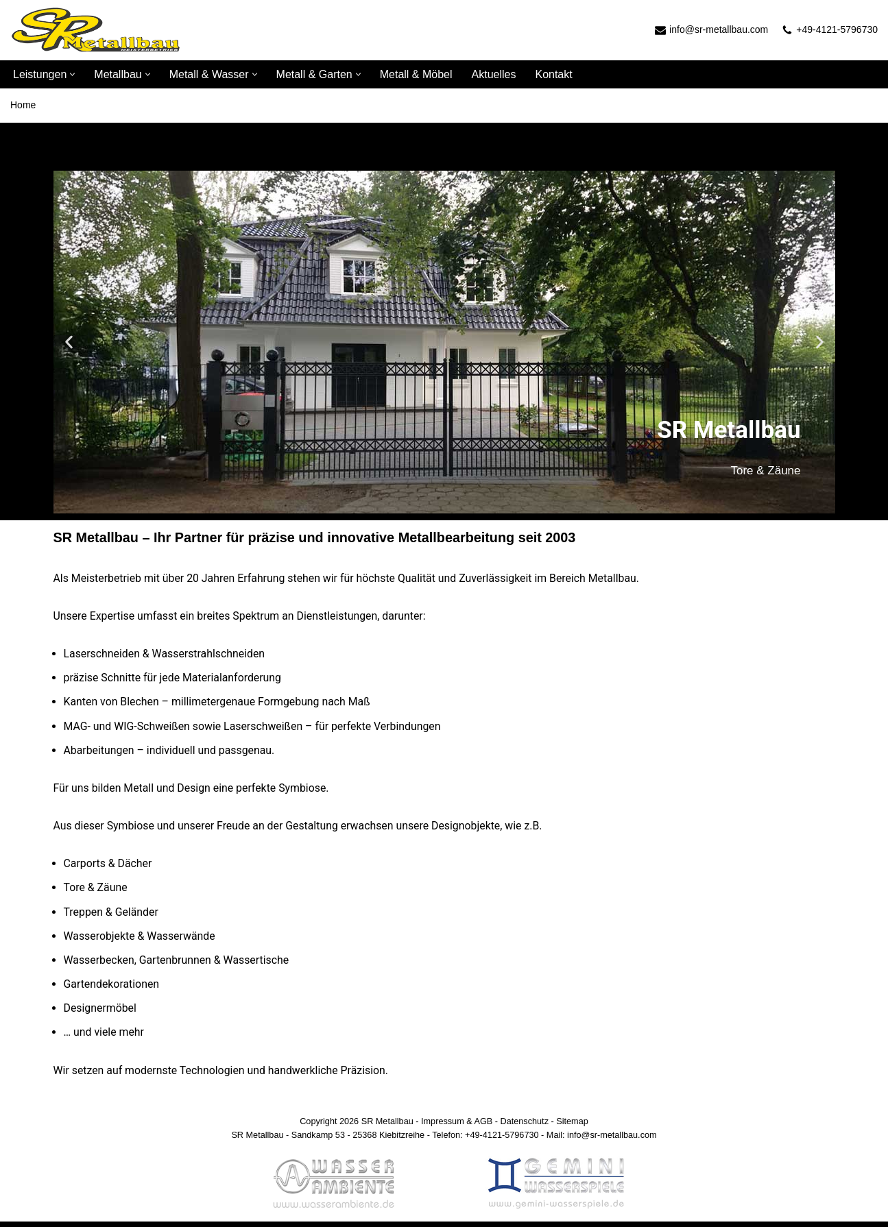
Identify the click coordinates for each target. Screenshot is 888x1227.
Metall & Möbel (416, 74)
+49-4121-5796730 (837, 29)
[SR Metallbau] (96, 30)
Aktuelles (494, 74)
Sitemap (573, 1126)
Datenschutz (525, 1126)
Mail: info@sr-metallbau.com (602, 1140)
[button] (72, 74)
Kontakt (553, 74)
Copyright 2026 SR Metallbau (355, 1126)
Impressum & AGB (457, 1126)
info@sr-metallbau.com (718, 29)
